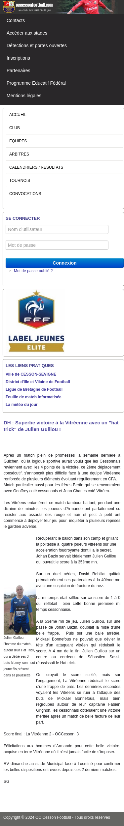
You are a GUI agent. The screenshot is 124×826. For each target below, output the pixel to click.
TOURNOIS (19, 180)
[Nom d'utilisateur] (57, 229)
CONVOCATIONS (25, 193)
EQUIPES (18, 141)
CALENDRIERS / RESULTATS (36, 167)
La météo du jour (22, 404)
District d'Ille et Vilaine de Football (38, 382)
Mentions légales (24, 95)
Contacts (16, 20)
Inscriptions (18, 58)
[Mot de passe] (57, 245)
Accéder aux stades (27, 33)
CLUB (14, 128)
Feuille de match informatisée (34, 397)
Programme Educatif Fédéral (36, 83)
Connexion (64, 263)
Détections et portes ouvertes (37, 45)
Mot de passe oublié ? (33, 271)
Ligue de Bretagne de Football (34, 389)
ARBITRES (19, 154)
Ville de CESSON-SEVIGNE (31, 374)
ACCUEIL (17, 114)
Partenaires (18, 70)
